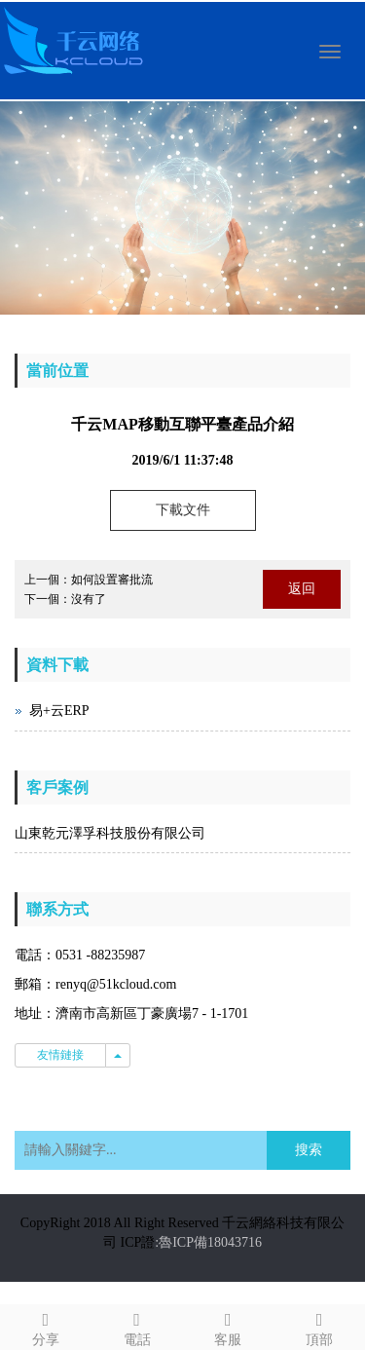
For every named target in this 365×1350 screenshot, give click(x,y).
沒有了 (88, 599)
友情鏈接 (60, 1055)
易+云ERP (59, 710)
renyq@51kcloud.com (115, 984)
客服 (228, 1326)
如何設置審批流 (112, 579)
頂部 (319, 1326)
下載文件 (183, 510)
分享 (45, 1326)
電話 (137, 1326)
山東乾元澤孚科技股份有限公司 (110, 833)
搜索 (308, 1150)
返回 (301, 588)
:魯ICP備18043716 (208, 1242)
